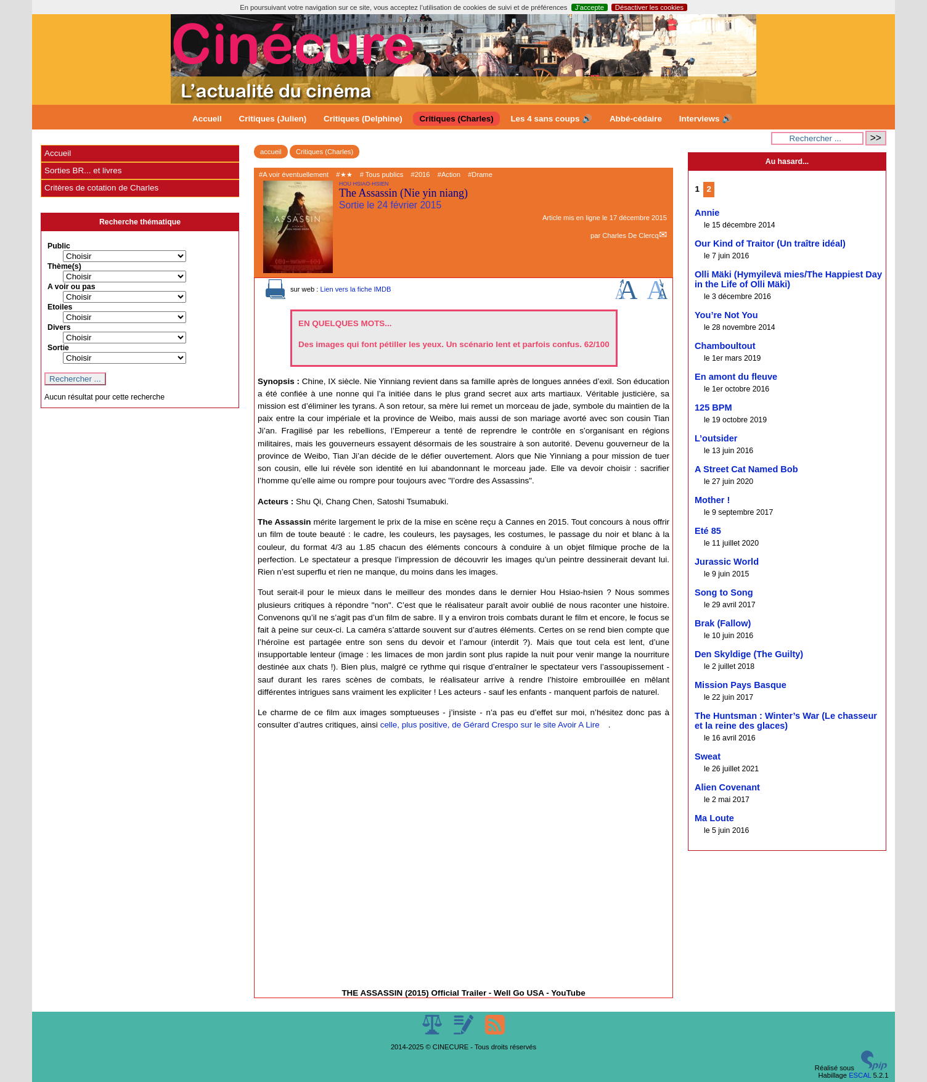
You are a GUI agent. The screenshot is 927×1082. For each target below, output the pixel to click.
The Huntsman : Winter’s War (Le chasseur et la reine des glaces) (786, 721)
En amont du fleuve (736, 377)
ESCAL (860, 1075)
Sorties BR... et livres (82, 170)
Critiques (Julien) (273, 118)
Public (58, 246)
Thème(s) (64, 266)
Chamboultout (725, 346)
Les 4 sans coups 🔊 (551, 118)
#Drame (480, 174)
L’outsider (716, 438)
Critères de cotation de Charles (101, 187)
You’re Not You (726, 315)
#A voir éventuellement (294, 174)
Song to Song (724, 592)
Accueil (207, 118)
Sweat (708, 756)
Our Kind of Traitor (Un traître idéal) (770, 243)
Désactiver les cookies (649, 7)
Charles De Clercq (630, 235)
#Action (449, 174)
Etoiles (59, 307)
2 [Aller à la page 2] (709, 189)
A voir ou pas (71, 286)
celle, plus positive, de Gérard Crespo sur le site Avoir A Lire (490, 724)
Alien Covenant (727, 787)
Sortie (58, 347)
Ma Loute (714, 818)
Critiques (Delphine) (363, 118)
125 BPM (713, 407)
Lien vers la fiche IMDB (355, 289)
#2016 (420, 174)
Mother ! (712, 500)
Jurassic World (727, 562)
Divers (59, 327)
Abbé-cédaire (636, 118)
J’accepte (589, 7)
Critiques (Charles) (456, 118)
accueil (271, 151)
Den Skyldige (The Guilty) (749, 654)
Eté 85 (708, 531)
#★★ (344, 174)
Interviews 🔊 (705, 118)
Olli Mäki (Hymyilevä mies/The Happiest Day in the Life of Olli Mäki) (788, 279)
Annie (707, 213)
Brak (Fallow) (723, 623)
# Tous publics (382, 174)
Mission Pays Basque (740, 685)
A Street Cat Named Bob (746, 469)
